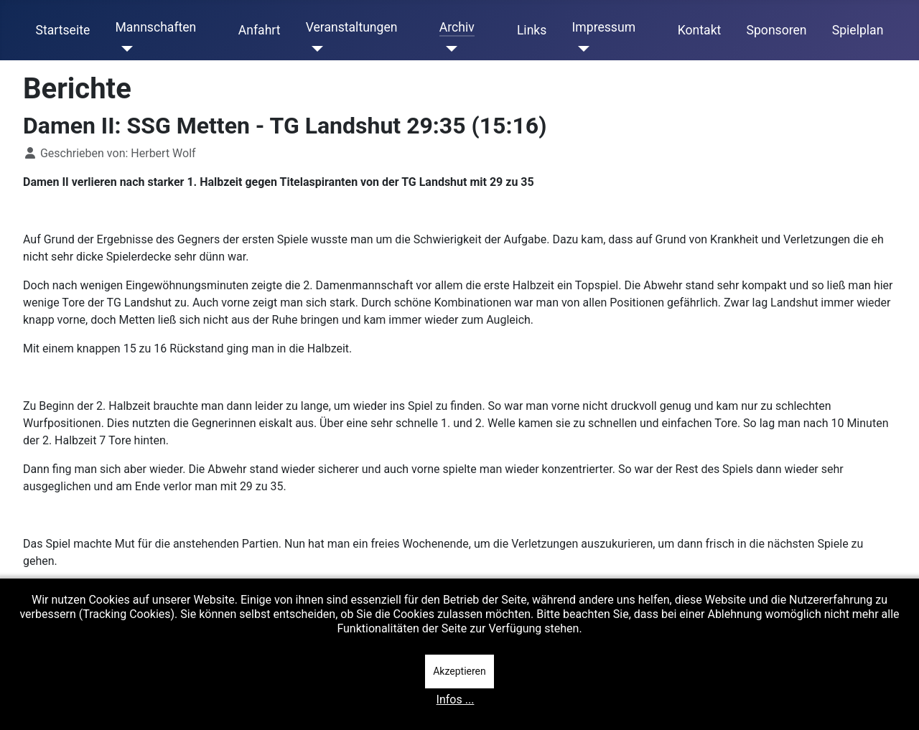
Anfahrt (259, 30)
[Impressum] (581, 49)
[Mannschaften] (124, 49)
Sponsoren (777, 30)
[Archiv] (448, 49)
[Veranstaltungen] (315, 49)
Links (531, 30)
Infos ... (456, 699)
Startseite (63, 30)
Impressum (604, 27)
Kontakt (700, 30)
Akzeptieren (459, 671)
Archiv (457, 27)
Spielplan (858, 30)
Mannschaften (155, 27)
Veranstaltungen (352, 27)
